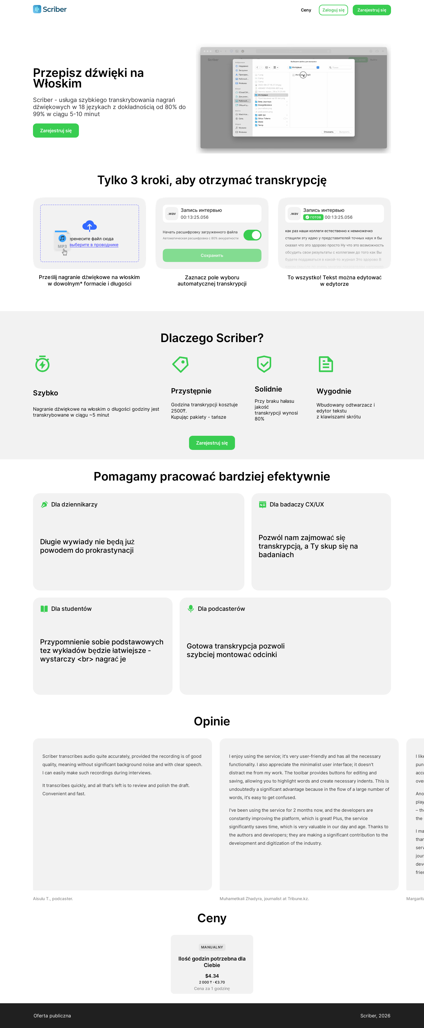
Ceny (306, 9)
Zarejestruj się (371, 9)
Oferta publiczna (52, 1016)
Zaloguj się (333, 9)
